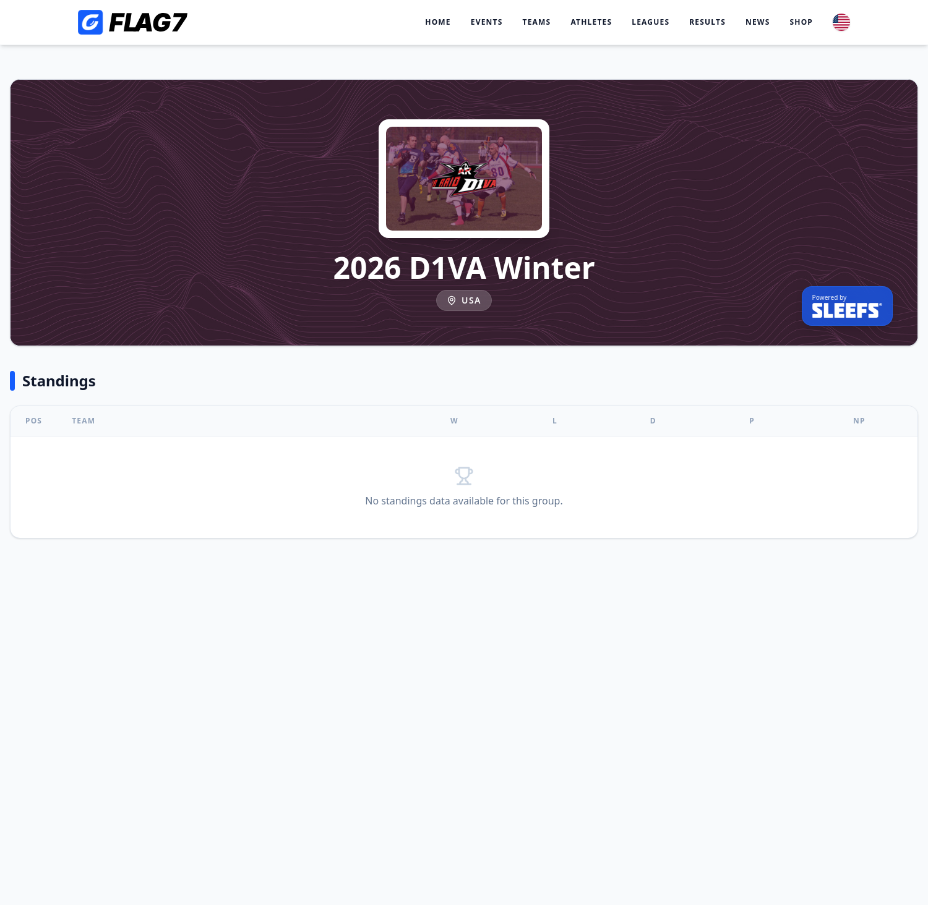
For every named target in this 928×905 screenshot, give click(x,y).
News (757, 22)
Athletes (591, 22)
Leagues (650, 22)
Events (487, 22)
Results (707, 22)
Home (438, 22)
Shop (801, 22)
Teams (537, 22)
